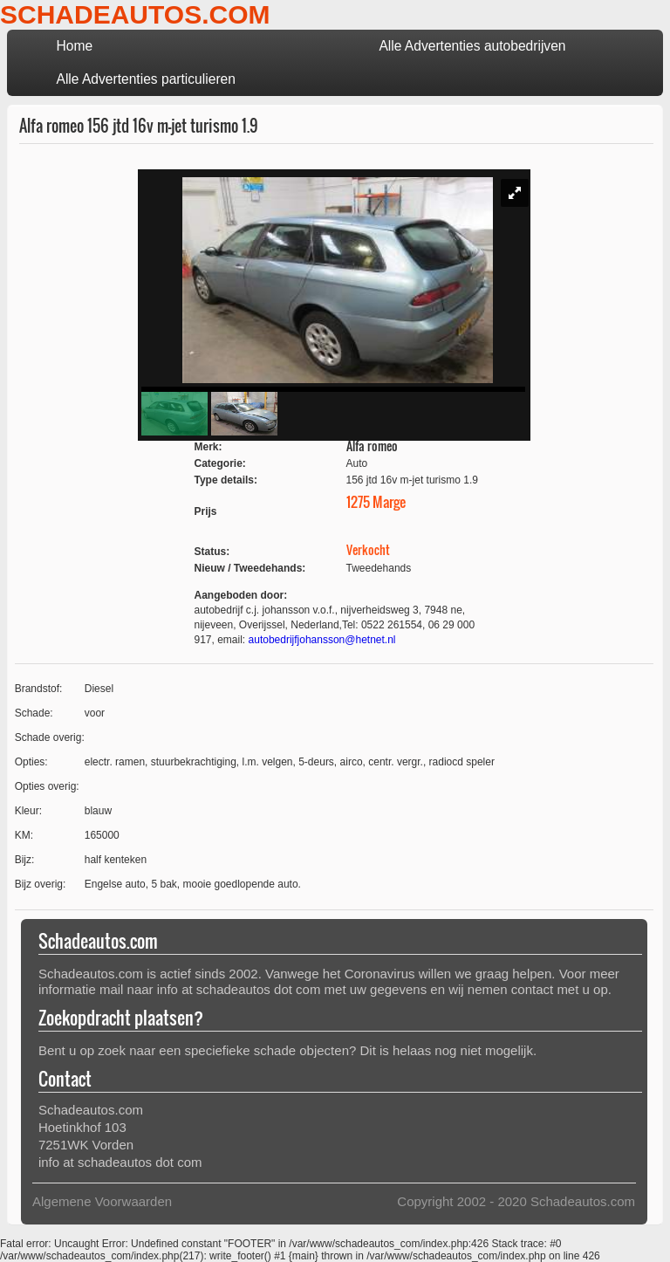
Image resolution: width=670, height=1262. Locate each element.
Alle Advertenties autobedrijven (472, 45)
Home (74, 45)
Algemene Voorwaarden (102, 1201)
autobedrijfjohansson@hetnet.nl (322, 640)
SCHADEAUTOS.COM (135, 14)
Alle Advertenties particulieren (145, 79)
